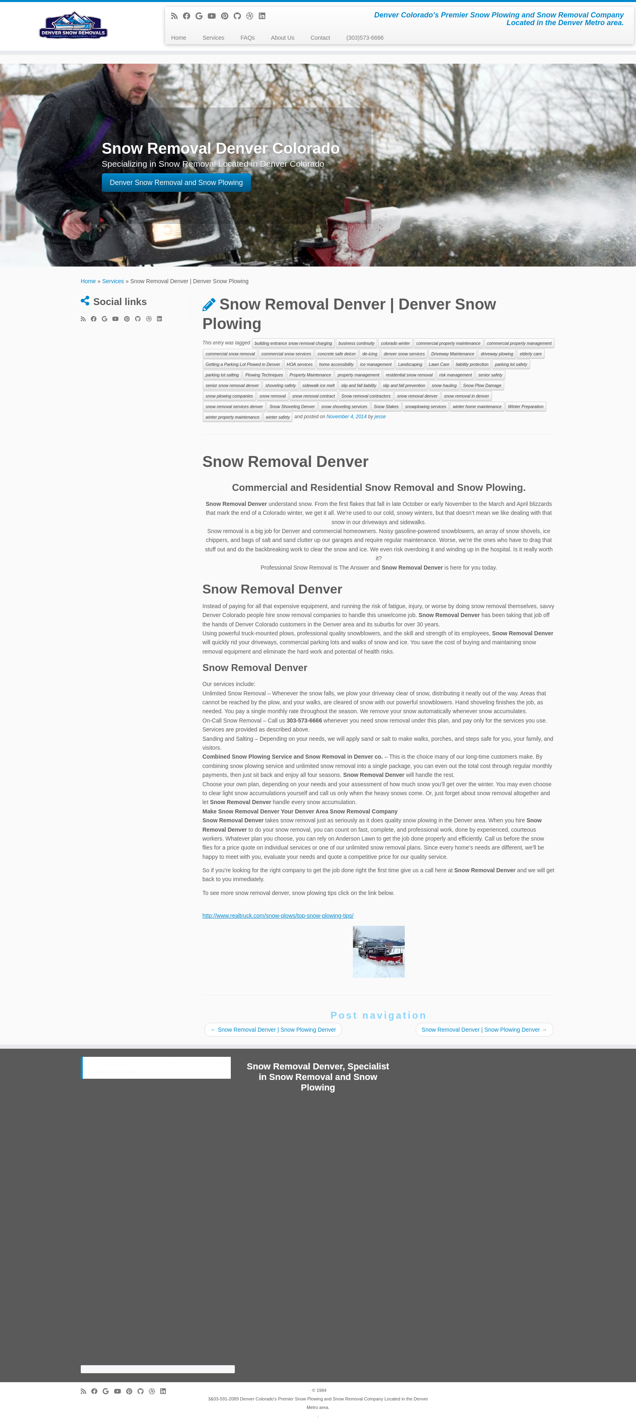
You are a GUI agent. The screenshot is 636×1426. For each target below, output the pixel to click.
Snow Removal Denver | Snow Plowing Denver (273, 1029)
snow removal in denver (466, 396)
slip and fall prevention (404, 385)
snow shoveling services (344, 406)
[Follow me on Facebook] (189, 16)
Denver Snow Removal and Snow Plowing (176, 183)
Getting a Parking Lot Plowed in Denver (243, 364)
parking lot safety (511, 364)
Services (213, 37)
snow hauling (444, 385)
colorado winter (395, 343)
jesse (380, 416)
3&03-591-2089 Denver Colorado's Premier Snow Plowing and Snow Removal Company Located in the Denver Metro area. (318, 1403)
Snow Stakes (386, 406)
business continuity (357, 343)
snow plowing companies (229, 396)
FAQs (248, 37)
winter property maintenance (233, 417)
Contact (320, 37)
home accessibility (336, 364)
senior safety (490, 374)
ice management (376, 364)
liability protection (472, 364)
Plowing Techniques (264, 374)
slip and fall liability (358, 385)
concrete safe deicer (337, 353)
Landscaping (410, 364)
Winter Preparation (526, 406)
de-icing (369, 353)
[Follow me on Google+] (202, 16)
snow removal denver (417, 396)
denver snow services (404, 353)
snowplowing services (426, 406)
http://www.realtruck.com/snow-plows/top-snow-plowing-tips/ (278, 915)
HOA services (300, 364)
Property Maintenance (310, 374)
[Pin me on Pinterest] (227, 16)
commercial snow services (286, 353)
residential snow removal (409, 374)
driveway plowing (497, 353)
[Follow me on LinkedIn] (265, 16)
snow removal (273, 396)
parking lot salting (222, 374)
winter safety (278, 417)
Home (178, 37)
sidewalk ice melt (319, 385)
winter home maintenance (477, 406)
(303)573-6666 (365, 37)
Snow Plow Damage (482, 385)
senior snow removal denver (232, 385)
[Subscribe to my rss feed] (177, 16)
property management (358, 374)
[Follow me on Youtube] (214, 16)
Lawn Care (439, 364)
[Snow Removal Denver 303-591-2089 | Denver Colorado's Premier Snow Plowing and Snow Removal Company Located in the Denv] (73, 26)
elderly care (530, 353)
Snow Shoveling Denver (292, 406)
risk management (455, 374)
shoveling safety (280, 385)
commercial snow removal (230, 353)
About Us (282, 37)
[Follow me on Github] (240, 16)
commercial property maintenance (449, 343)
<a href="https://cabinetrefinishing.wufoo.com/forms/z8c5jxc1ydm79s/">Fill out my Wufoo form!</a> (158, 1229)
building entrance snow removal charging (293, 343)
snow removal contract (313, 396)
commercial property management (519, 343)
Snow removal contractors (366, 396)
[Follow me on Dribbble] (252, 16)
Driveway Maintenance (452, 353)
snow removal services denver (234, 406)
